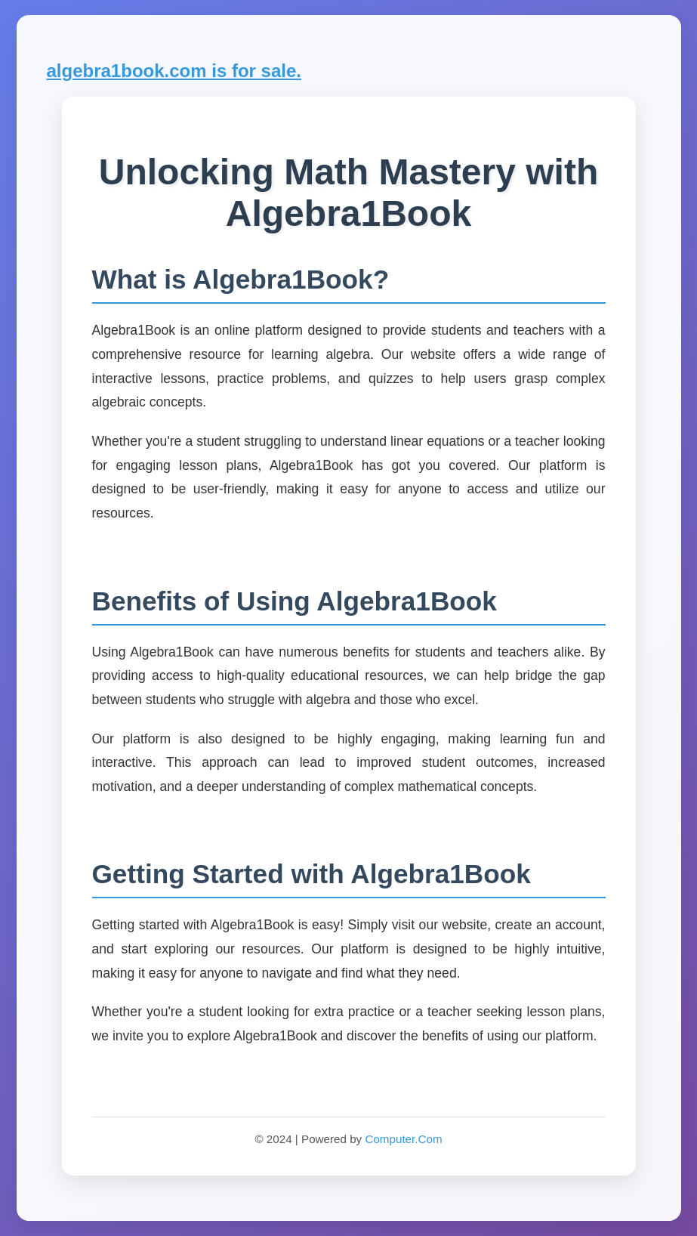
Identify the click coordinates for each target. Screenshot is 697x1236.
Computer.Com (403, 1138)
